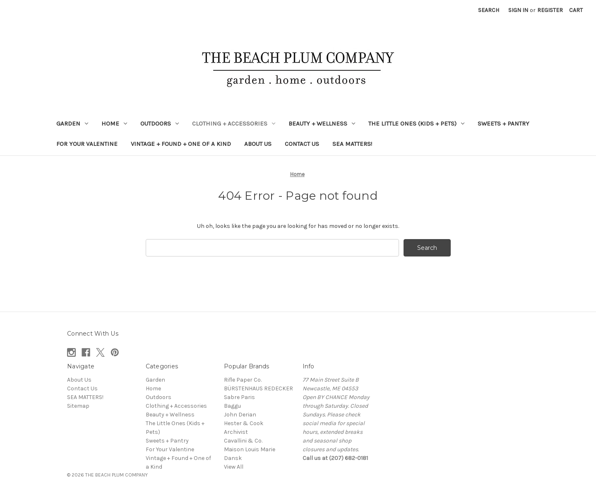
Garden (72, 123)
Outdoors (159, 123)
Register (550, 10)
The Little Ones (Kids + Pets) (416, 123)
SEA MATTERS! (352, 144)
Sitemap (78, 405)
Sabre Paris (239, 397)
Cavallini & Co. (243, 440)
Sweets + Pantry (503, 123)
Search (488, 10)
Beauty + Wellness (321, 123)
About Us (258, 144)
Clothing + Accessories (233, 123)
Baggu (232, 405)
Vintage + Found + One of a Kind (181, 144)
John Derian (240, 414)
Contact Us (302, 144)
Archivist (236, 432)
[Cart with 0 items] (576, 10)
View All (233, 466)
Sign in (518, 10)
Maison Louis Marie (249, 449)
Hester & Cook (243, 423)
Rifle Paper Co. (243, 379)
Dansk (233, 458)
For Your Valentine (87, 144)
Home (114, 123)
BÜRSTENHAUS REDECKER (258, 388)
